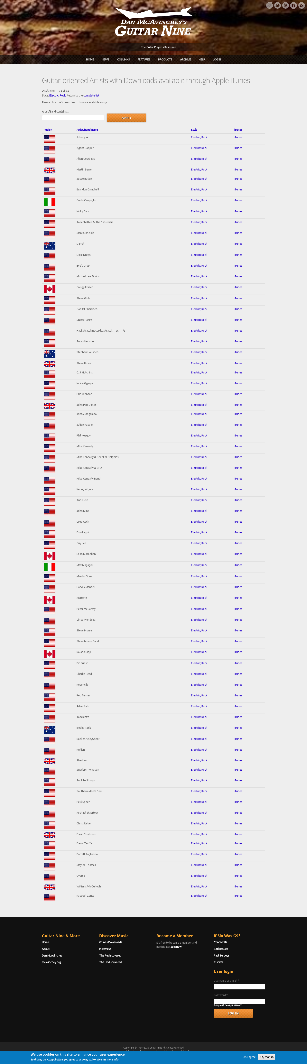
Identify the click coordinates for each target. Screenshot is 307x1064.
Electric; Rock (57, 95)
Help (202, 59)
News (105, 59)
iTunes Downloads (110, 942)
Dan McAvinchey (52, 955)
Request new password (228, 1005)
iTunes (238, 129)
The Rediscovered (110, 955)
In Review (105, 948)
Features (144, 59)
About (45, 948)
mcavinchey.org (51, 962)
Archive (185, 59)
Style (194, 129)
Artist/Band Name (87, 129)
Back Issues (221, 948)
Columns (123, 59)
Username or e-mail (226, 980)
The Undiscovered (110, 962)
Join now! (176, 946)
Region (48, 129)
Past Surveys (221, 955)
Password (221, 995)
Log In (217, 59)
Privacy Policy (200, 1054)
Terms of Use (174, 1054)
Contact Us (220, 942)
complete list (91, 95)
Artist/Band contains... (55, 111)
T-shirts (218, 962)
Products (165, 59)
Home (90, 59)
